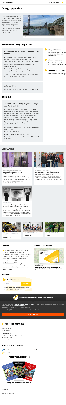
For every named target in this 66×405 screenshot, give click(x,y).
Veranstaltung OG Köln (9, 182)
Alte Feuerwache (16, 61)
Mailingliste (16, 69)
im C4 (6, 89)
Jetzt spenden (54, 2)
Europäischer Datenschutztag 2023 (47, 172)
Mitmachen (28, 235)
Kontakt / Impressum (8, 393)
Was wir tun (7, 237)
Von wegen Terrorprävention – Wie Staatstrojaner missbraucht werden (15, 205)
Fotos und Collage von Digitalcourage (10, 233)
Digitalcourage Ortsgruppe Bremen (44, 167)
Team (48, 235)
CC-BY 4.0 (11, 167)
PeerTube (39, 350)
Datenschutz (5, 389)
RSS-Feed (7, 353)
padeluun (7, 167)
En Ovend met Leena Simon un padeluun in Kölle (13, 173)
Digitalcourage (51, 232)
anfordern (15, 280)
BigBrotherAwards (8, 263)
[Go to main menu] (62, 2)
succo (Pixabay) (8, 202)
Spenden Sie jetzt (7, 310)
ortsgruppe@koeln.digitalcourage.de (14, 71)
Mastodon (7, 350)
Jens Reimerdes (29, 232)
